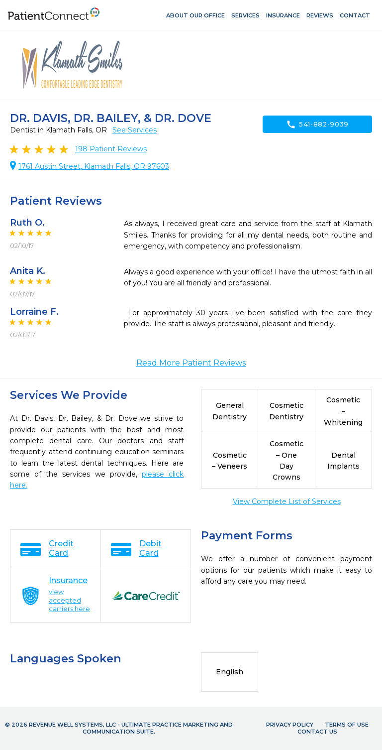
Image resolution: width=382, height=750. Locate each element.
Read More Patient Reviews (191, 363)
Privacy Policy (289, 724)
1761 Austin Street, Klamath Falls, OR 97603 (93, 166)
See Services (134, 129)
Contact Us (317, 731)
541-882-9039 (317, 124)
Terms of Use (347, 724)
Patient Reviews (111, 148)
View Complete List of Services (287, 501)
